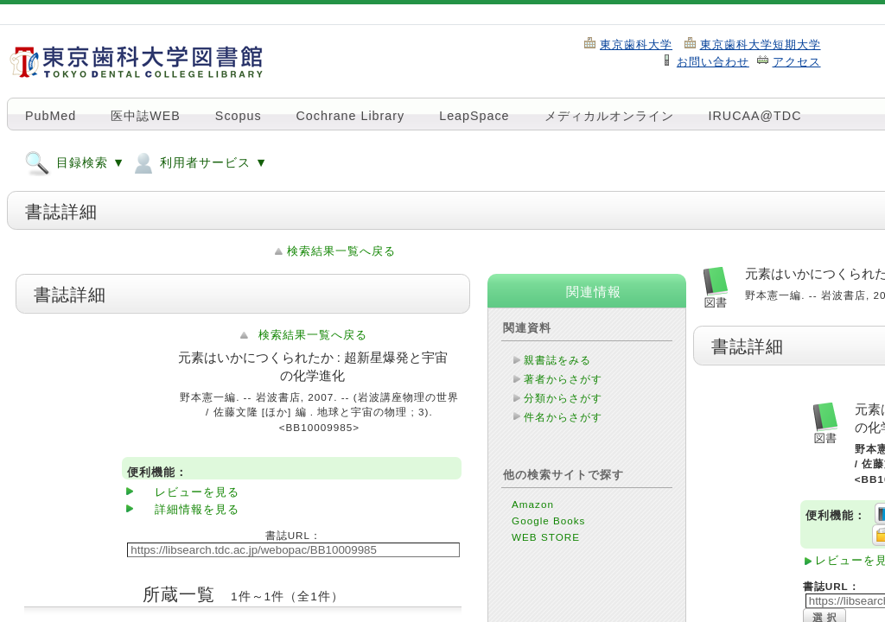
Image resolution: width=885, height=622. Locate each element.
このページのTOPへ (115, 578)
